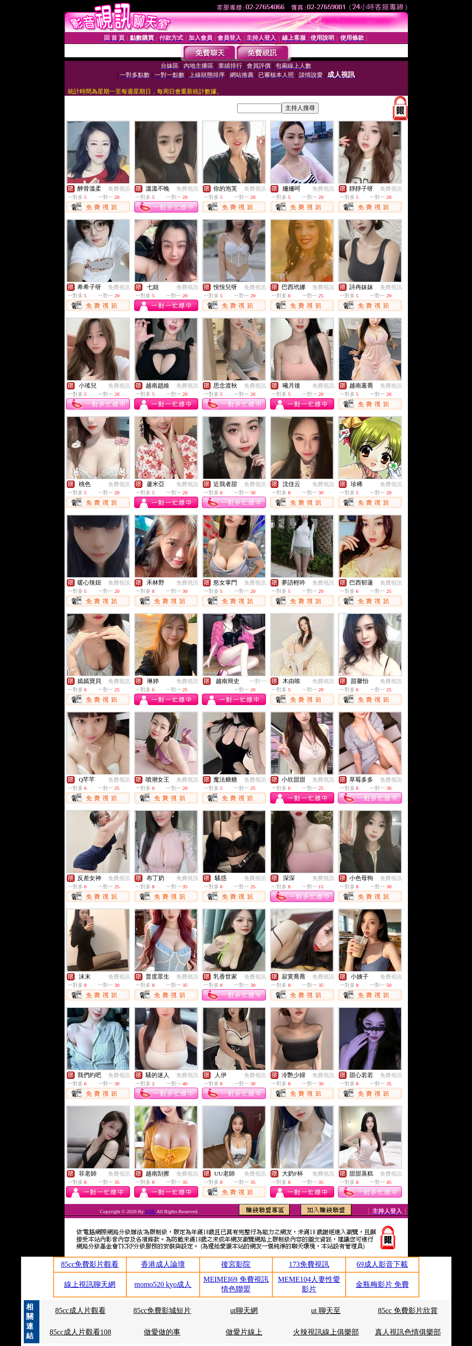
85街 (151, 1211)
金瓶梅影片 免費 (382, 1284)
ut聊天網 (244, 1310)
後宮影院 (235, 1264)
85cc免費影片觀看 (90, 1264)
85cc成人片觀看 (80, 1310)
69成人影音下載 (382, 1264)
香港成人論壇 (163, 1264)
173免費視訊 (309, 1264)
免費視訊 (119, 189)
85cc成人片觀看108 (80, 1332)
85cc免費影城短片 (162, 1310)
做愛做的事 (162, 1332)
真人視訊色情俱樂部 (408, 1332)
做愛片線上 (244, 1332)
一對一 (258, 681)
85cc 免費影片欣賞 (408, 1310)
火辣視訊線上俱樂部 (326, 1332)
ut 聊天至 (326, 1310)
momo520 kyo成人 (162, 1284)
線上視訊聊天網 (89, 1284)
